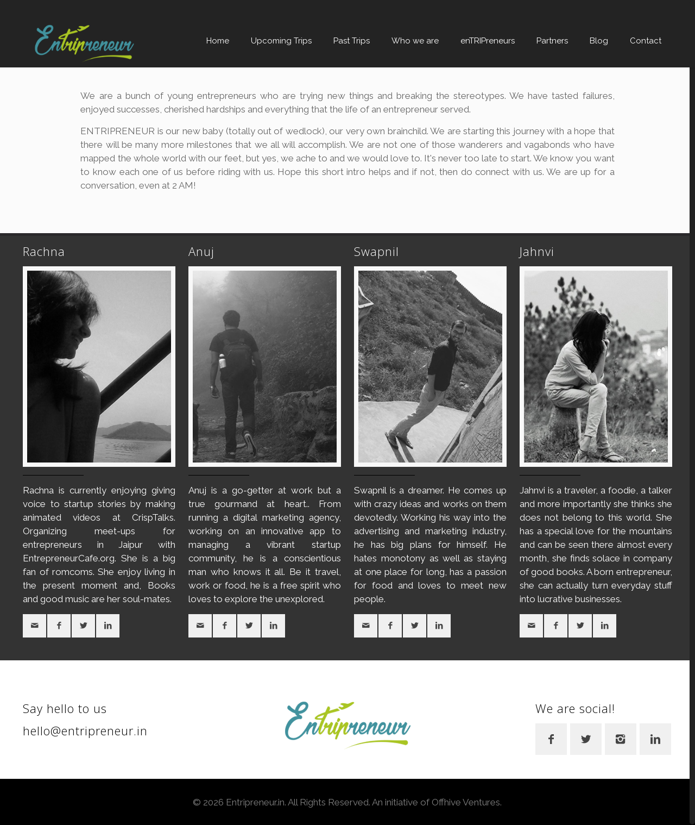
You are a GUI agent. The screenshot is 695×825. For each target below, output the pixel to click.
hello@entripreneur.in (85, 730)
